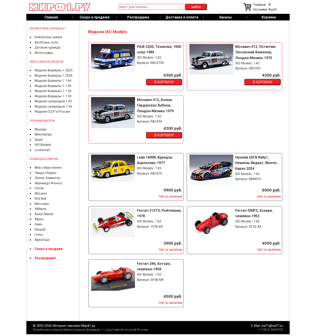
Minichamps (43, 134)
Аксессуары (44, 53)
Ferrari (39, 188)
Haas (38, 224)
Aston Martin (44, 214)
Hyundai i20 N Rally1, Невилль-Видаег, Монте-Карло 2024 (256, 163)
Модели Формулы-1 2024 (53, 76)
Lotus (39, 235)
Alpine (39, 219)
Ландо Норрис (46, 173)
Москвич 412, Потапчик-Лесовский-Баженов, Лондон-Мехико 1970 (256, 52)
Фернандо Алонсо (48, 183)
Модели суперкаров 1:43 (53, 101)
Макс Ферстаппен (48, 168)
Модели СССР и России (52, 112)
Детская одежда (47, 47)
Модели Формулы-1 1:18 (53, 96)
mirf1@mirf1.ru (272, 326)
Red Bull (40, 199)
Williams (41, 209)
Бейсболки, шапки (48, 37)
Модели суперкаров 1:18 (53, 106)
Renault (40, 229)
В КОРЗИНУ (164, 82)
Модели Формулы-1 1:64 (53, 81)
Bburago (41, 129)
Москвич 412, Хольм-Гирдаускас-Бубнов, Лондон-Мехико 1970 (155, 105)
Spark (39, 140)
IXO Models (43, 145)
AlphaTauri (42, 240)
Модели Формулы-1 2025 (53, 70)
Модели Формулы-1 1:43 (53, 86)
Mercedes (42, 204)
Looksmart (42, 150)
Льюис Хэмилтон (47, 178)
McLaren (41, 193)
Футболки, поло (46, 42)
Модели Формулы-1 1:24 (53, 91)
